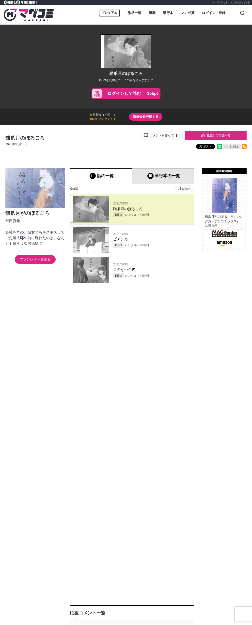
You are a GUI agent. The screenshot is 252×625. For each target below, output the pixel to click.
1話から (186, 188)
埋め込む (234, 146)
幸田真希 (12, 221)
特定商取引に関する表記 (206, 607)
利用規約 (180, 607)
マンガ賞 (187, 13)
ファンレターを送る (35, 259)
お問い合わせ (125, 607)
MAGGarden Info (149, 595)
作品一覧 (134, 13)
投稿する (132, 351)
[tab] (101, 176)
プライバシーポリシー (154, 607)
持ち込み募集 (89, 607)
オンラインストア (63, 607)
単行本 (168, 13)
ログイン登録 (213, 13)
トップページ (38, 607)
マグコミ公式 (107, 595)
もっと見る (124, 563)
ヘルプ (107, 607)
